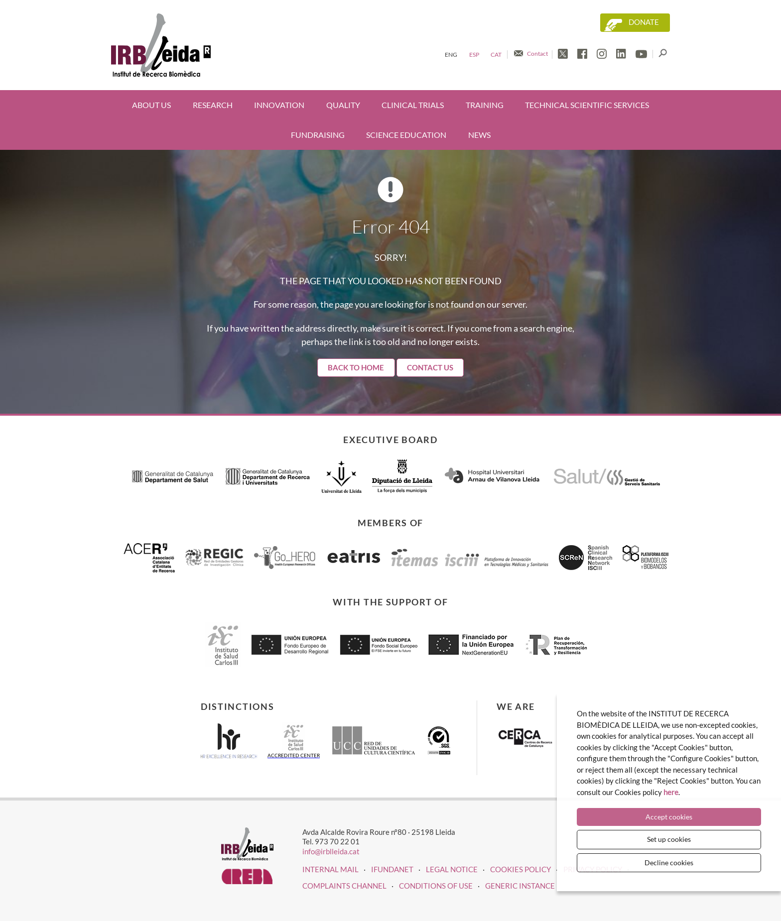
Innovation (279, 105)
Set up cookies (669, 839)
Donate (644, 22)
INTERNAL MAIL (330, 869)
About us (151, 105)
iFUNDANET (392, 869)
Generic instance (520, 885)
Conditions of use (436, 885)
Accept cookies (669, 816)
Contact (537, 53)
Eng (451, 54)
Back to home (356, 367)
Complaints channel (344, 885)
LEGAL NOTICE (452, 869)
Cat (496, 54)
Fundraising (318, 134)
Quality (343, 105)
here (670, 792)
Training (485, 105)
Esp (474, 54)
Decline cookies (669, 862)
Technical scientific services (587, 105)
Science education (406, 134)
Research (213, 105)
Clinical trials (413, 105)
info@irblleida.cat (331, 851)
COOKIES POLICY (520, 869)
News (479, 134)
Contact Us (430, 367)
